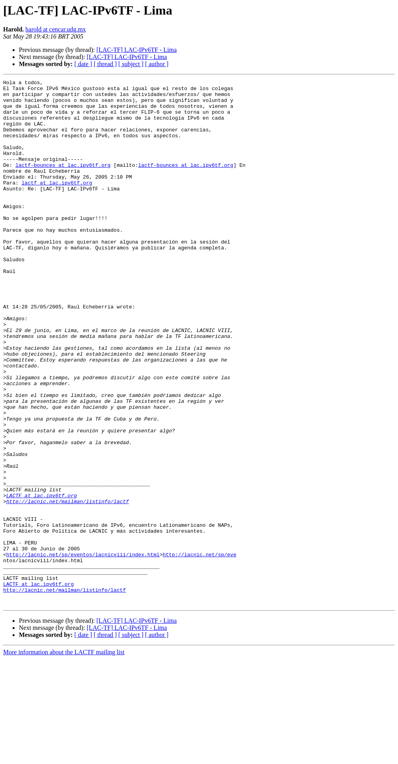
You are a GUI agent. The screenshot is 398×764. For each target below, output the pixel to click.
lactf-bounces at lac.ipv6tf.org (63, 182)
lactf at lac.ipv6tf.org (57, 203)
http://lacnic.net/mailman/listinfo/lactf (67, 586)
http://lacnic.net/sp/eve (199, 649)
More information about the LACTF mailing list (63, 757)
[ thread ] (105, 64)
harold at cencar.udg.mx (56, 29)
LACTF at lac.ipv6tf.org (41, 579)
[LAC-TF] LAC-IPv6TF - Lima (136, 49)
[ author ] (157, 64)
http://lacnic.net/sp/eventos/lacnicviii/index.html (83, 649)
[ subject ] (131, 64)
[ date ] (83, 64)
